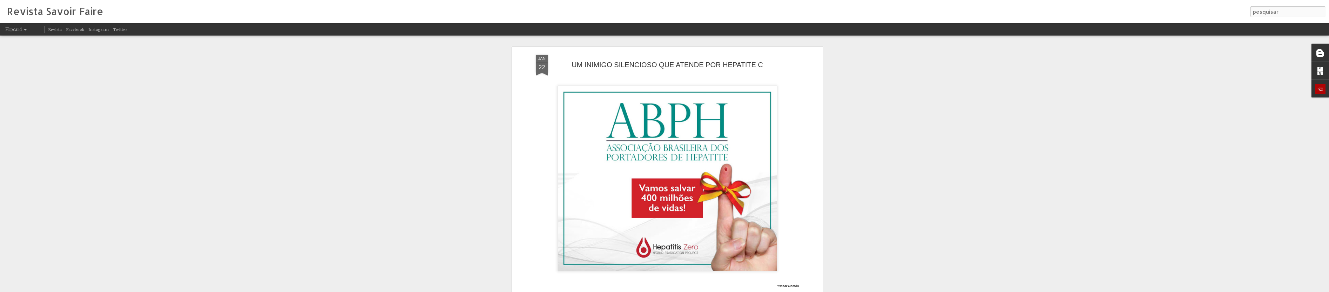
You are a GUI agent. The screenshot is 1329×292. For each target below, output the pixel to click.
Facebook (75, 29)
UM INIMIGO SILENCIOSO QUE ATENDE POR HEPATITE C (667, 58)
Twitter (120, 29)
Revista (55, 29)
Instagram (98, 29)
